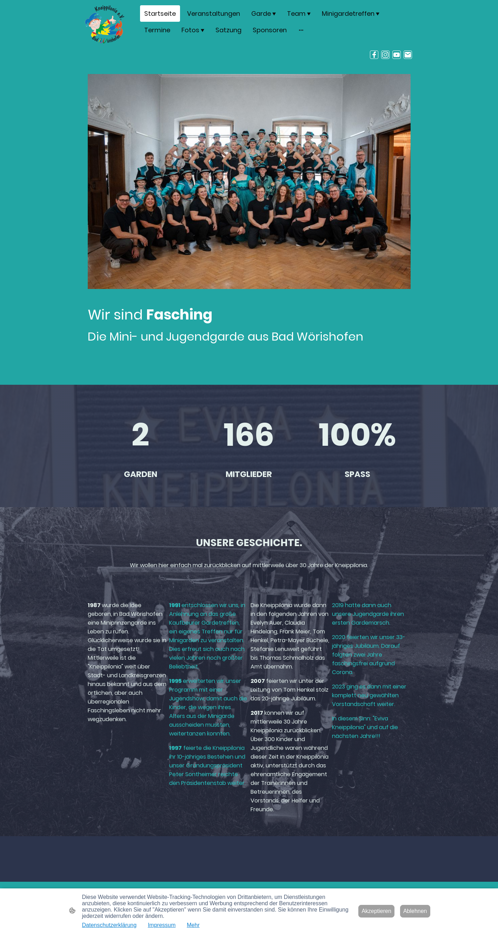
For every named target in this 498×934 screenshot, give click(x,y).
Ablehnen (415, 911)
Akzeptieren (376, 911)
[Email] (408, 55)
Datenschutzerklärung (109, 925)
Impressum (161, 925)
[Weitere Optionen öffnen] (301, 30)
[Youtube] (396, 55)
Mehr (193, 925)
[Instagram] (385, 55)
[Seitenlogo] (105, 24)
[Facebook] (374, 55)
